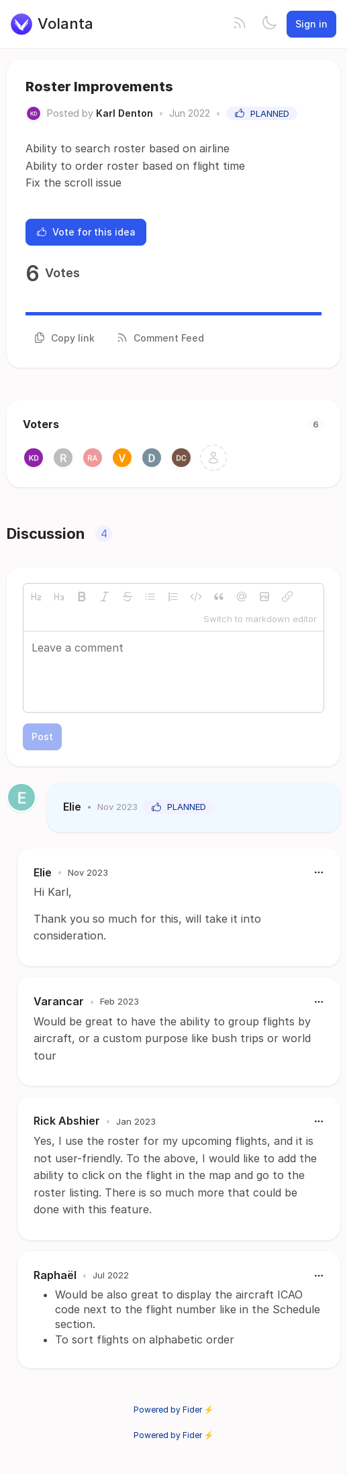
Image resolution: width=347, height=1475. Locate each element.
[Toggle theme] (269, 24)
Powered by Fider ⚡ (174, 1410)
